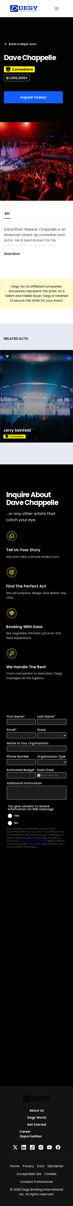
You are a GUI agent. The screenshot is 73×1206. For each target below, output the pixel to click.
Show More (12, 254)
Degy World (36, 1117)
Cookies (50, 1174)
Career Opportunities (30, 1134)
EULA (40, 1166)
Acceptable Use (29, 1174)
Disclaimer (55, 1166)
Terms (14, 1166)
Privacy (28, 1166)
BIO (7, 213)
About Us (36, 1110)
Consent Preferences (36, 1181)
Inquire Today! (33, 97)
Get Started (36, 1124)
